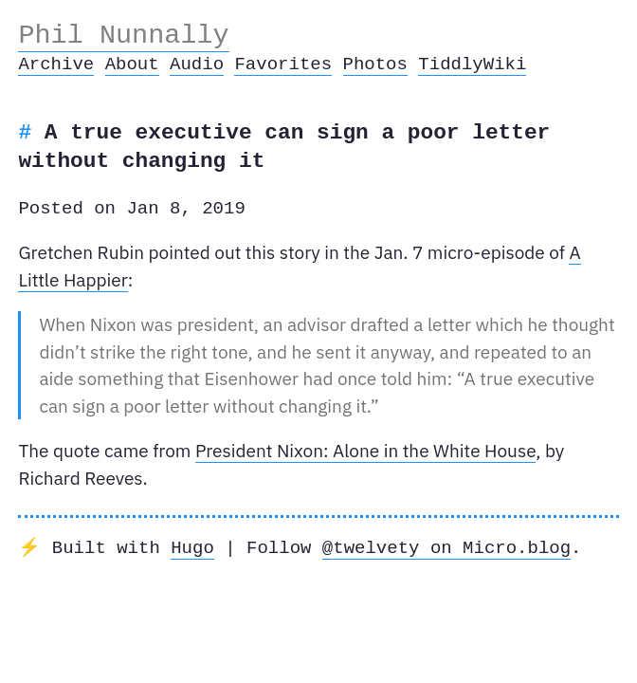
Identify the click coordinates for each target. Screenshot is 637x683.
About (132, 64)
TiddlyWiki (472, 64)
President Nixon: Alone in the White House (365, 450)
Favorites (283, 64)
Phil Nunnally (123, 35)
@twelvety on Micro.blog (446, 548)
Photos (374, 64)
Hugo (192, 548)
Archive (56, 64)
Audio (197, 64)
